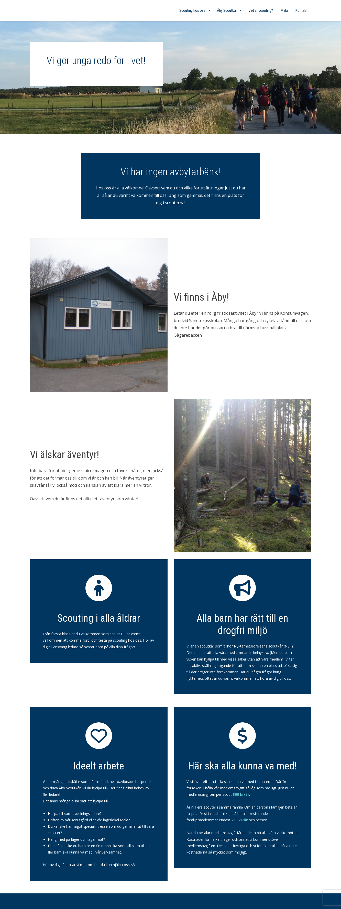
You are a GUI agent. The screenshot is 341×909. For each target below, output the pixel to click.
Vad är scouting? (260, 10)
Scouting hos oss (192, 10)
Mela (284, 10)
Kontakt (301, 10)
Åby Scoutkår (227, 10)
